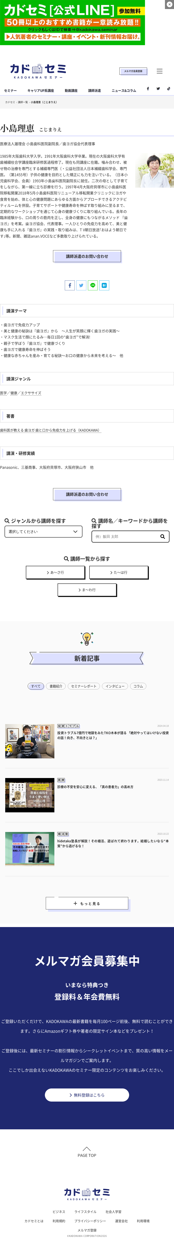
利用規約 (59, 1210)
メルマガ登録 (87, 1219)
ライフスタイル (85, 1201)
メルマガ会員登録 (133, 71)
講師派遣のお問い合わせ (87, 252)
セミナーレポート (83, 671)
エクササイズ (33, 384)
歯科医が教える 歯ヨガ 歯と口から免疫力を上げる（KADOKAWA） (54, 421)
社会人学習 (113, 1201)
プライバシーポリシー (90, 1210)
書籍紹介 (54, 671)
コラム (141, 671)
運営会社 (121, 1210)
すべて (33, 671)
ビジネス (59, 1201)
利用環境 (143, 1210)
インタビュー (116, 671)
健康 (14, 384)
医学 (3, 384)
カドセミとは (34, 1210)
